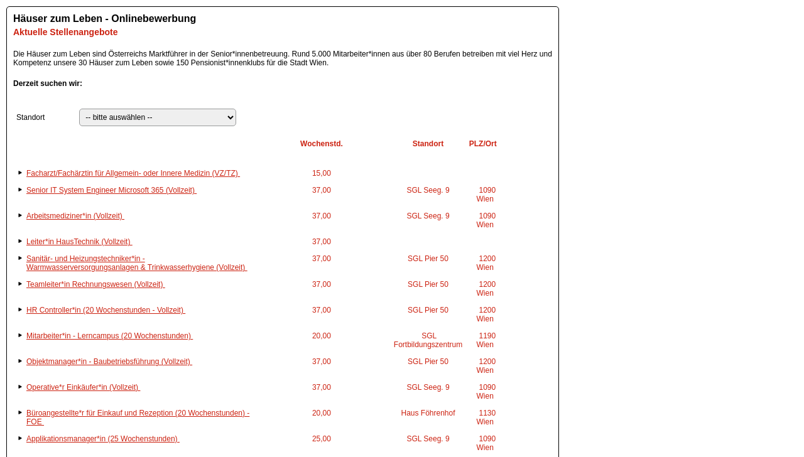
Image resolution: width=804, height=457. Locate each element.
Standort (30, 117)
